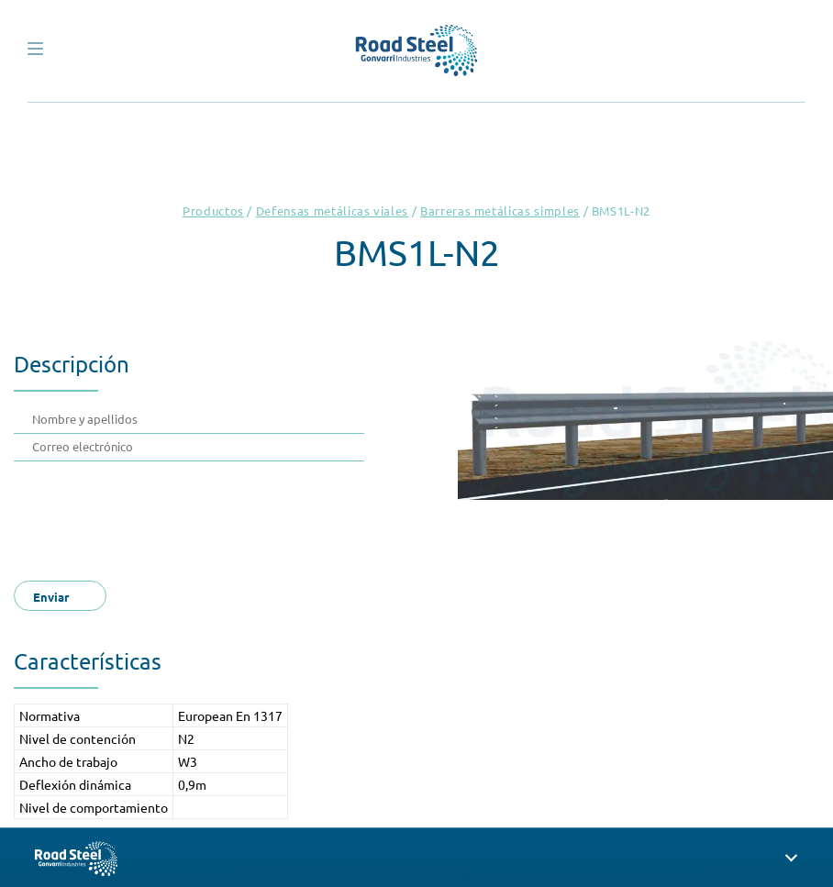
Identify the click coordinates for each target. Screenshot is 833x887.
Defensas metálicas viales (332, 210)
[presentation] (171, 515)
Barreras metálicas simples (500, 210)
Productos (213, 210)
